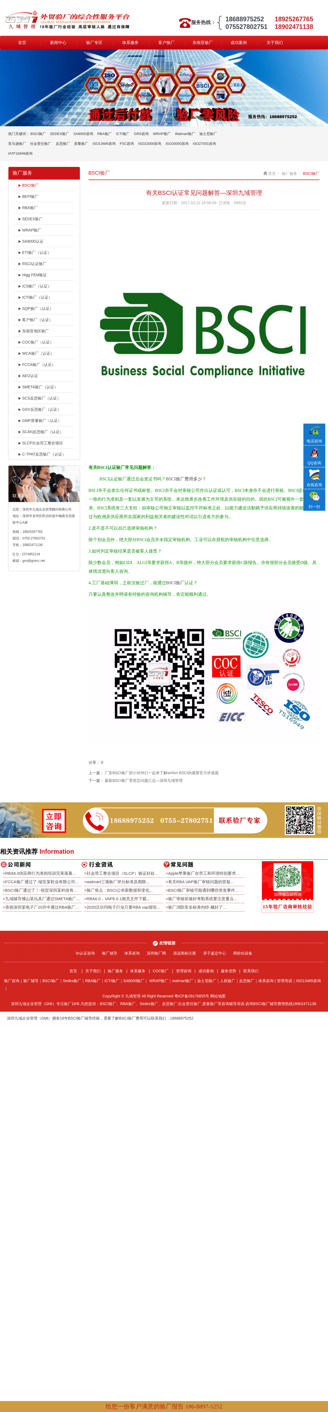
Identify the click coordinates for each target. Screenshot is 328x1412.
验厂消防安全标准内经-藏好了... (197, 907)
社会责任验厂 (40, 144)
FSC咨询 (127, 144)
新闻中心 (58, 42)
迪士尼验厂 (208, 134)
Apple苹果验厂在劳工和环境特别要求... (203, 873)
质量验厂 (81, 144)
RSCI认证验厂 (32, 264)
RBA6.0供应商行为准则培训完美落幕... (40, 873)
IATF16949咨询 (20, 153)
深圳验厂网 (156, 953)
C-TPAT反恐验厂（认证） (42, 454)
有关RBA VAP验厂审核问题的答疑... (201, 881)
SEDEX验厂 (59, 134)
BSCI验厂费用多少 (184, 479)
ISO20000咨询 (177, 144)
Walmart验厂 (185, 134)
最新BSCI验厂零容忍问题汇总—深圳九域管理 (144, 780)
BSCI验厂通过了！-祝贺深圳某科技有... (41, 890)
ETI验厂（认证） (34, 252)
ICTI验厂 (123, 134)
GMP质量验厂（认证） (39, 420)
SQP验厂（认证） (35, 308)
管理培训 (284, 981)
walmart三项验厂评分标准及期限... (118, 881)
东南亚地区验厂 (33, 331)
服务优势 (228, 971)
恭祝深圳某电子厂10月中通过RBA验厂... (42, 907)
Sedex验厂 (72, 981)
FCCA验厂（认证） (36, 364)
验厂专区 (94, 42)
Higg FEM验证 (32, 275)
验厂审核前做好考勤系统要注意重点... (202, 898)
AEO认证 (28, 376)
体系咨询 (132, 953)
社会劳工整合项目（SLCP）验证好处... (122, 873)
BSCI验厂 (38, 134)
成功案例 (238, 42)
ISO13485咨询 (104, 144)
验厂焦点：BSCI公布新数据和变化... (120, 890)
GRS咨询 (141, 134)
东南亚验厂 (202, 42)
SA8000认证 (30, 241)
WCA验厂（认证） (36, 353)
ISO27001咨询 (204, 144)
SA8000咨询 (83, 134)
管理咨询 (183, 971)
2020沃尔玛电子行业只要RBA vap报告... (123, 907)
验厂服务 (289, 173)
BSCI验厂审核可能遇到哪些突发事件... (203, 890)
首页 (22, 42)
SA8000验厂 (134, 981)
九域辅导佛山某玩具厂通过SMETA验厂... (42, 898)
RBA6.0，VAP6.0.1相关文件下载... (118, 898)
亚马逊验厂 (17, 144)
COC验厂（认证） (36, 342)
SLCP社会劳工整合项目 (40, 443)
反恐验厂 (63, 144)
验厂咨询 (11, 981)
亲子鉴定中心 (214, 953)
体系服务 (130, 42)
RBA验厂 (104, 134)
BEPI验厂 (28, 196)
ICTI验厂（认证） (35, 297)
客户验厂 (166, 42)
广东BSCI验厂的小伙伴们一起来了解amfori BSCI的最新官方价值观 (161, 773)
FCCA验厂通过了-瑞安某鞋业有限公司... (41, 881)
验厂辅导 (109, 953)
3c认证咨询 (85, 953)
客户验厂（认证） (35, 320)
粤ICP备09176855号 (191, 996)
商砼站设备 (242, 953)
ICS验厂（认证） (34, 286)
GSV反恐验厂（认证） (39, 409)
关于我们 (274, 42)
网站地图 (218, 996)
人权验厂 (227, 981)
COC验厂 (161, 971)
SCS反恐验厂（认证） (39, 398)
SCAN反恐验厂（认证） (40, 432)
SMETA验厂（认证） (38, 387)
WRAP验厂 (162, 134)
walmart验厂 (182, 981)
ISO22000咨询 (150, 144)
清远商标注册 (184, 953)
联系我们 (251, 971)
